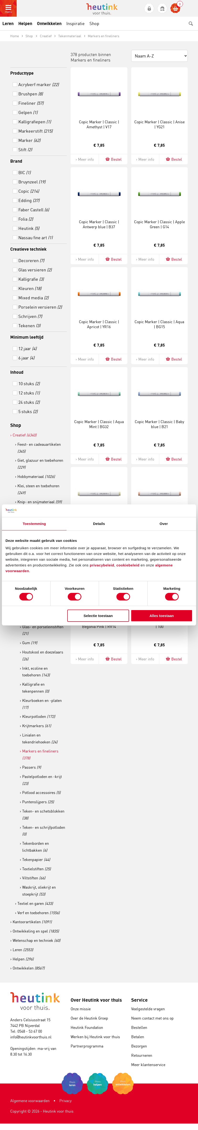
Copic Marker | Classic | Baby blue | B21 (159, 424)
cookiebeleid (128, 565)
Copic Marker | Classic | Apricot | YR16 (99, 324)
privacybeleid (102, 565)
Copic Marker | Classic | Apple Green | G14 (159, 224)
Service (139, 1000)
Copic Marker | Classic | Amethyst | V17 (99, 124)
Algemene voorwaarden (30, 1100)
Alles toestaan (162, 616)
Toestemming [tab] (34, 523)
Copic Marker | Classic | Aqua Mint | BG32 (99, 424)
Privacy (65, 1100)
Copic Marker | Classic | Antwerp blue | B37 (99, 224)
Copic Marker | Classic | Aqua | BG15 (159, 324)
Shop (15, 425)
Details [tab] (99, 523)
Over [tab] (164, 523)
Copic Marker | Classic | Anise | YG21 (159, 124)
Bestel (113, 159)
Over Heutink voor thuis (96, 1000)
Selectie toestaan (98, 616)
